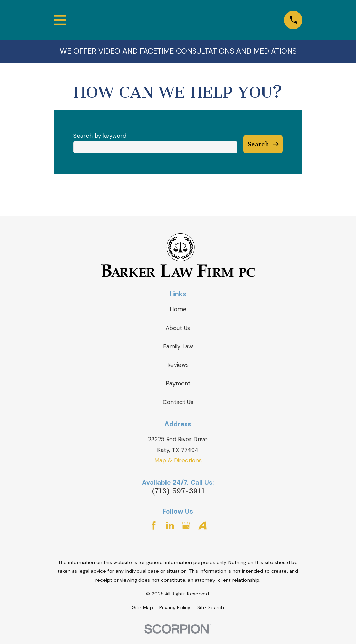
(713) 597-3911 (178, 491)
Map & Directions (178, 460)
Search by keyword (99, 135)
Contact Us (178, 402)
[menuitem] (142, 607)
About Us (177, 328)
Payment (178, 383)
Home (178, 309)
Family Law (178, 346)
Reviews (178, 365)
